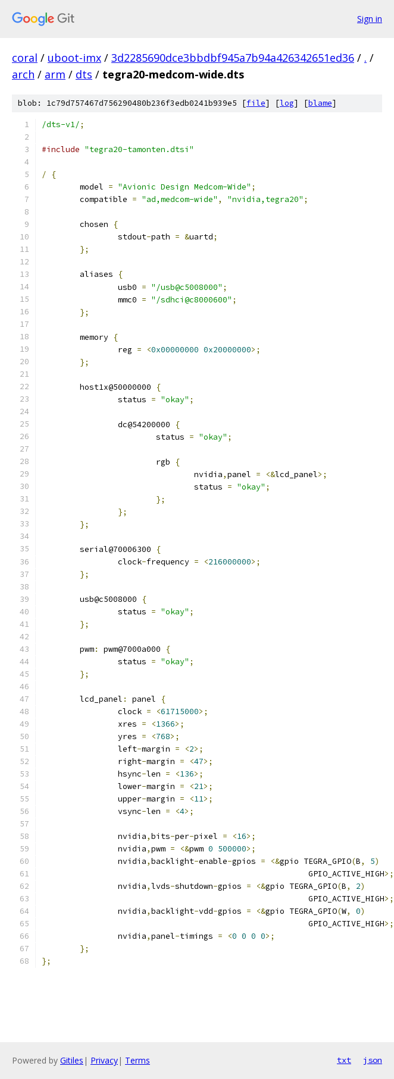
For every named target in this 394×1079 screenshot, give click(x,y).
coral (24, 58)
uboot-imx (74, 58)
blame (320, 103)
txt (344, 1060)
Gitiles (71, 1060)
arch (23, 74)
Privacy (104, 1060)
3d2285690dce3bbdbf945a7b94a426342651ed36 (232, 58)
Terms (137, 1060)
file (255, 103)
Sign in (369, 18)
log (287, 103)
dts (84, 74)
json (372, 1060)
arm (55, 74)
